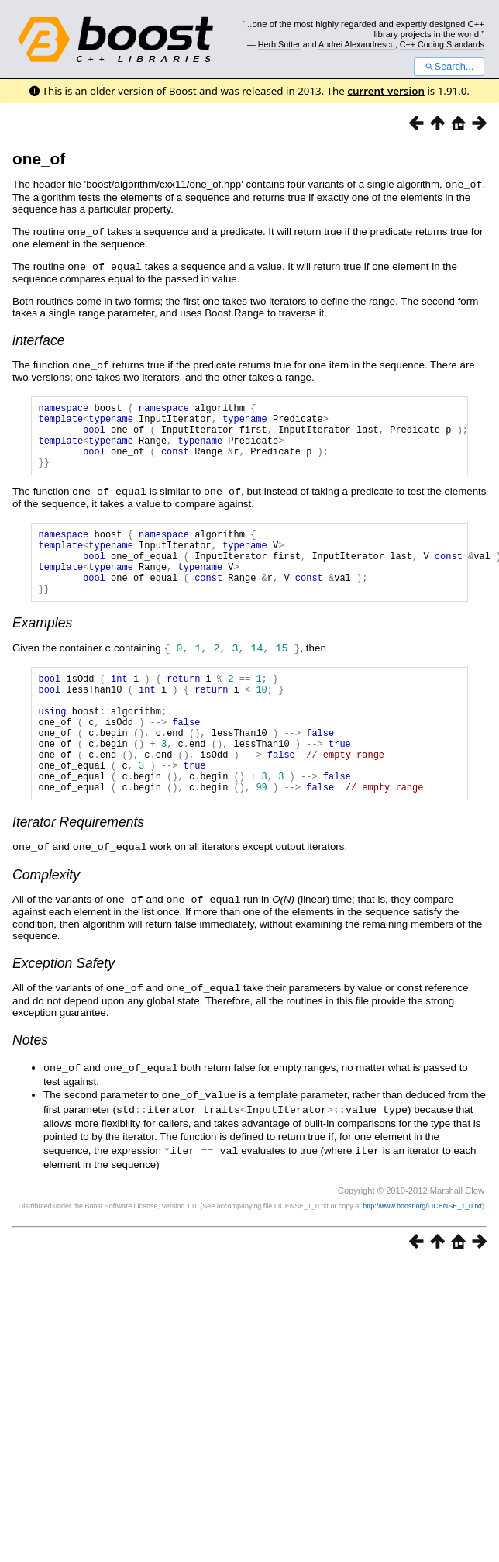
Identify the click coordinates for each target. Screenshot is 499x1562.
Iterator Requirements (78, 871)
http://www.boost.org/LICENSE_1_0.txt (422, 1249)
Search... (449, 66)
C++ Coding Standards (442, 44)
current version (386, 91)
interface (38, 338)
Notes (30, 1086)
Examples (42, 647)
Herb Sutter (279, 44)
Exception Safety (63, 1010)
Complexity (46, 923)
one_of (38, 159)
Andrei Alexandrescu (356, 44)
